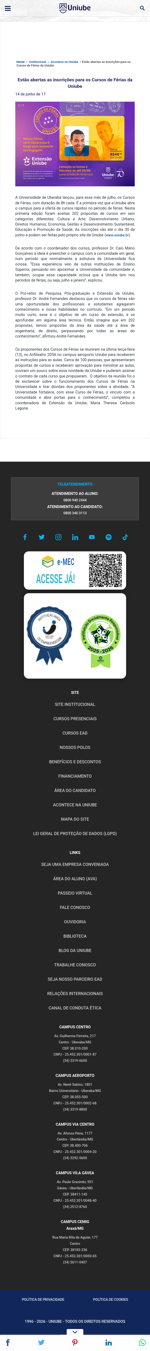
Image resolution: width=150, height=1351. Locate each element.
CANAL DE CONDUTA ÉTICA (74, 1008)
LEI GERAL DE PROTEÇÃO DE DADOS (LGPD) (75, 833)
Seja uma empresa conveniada (75, 864)
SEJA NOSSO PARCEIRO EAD (75, 979)
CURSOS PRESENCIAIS (74, 718)
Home (20, 62)
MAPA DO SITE (75, 819)
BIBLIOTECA (74, 936)
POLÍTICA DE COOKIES (110, 1300)
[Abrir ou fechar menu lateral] (8, 8)
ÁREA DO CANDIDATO (75, 790)
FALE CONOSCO (75, 907)
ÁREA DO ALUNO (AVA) (75, 878)
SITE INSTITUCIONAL (75, 704)
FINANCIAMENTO (75, 776)
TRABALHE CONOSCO (75, 965)
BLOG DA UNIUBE (75, 950)
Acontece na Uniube (64, 62)
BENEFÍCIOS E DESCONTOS (75, 761)
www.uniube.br (117, 235)
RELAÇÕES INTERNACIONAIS (75, 993)
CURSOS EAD (75, 733)
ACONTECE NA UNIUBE (75, 805)
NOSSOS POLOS (75, 747)
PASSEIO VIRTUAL (75, 893)
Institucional (37, 62)
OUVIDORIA (75, 921)
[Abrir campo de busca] (142, 8)
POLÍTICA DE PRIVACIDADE (43, 1300)
